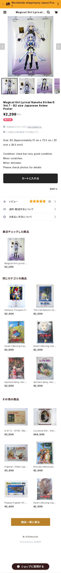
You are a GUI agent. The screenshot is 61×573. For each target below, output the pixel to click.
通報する (54, 189)
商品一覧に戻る (30, 522)
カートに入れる (30, 178)
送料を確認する (35, 127)
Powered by (30, 542)
